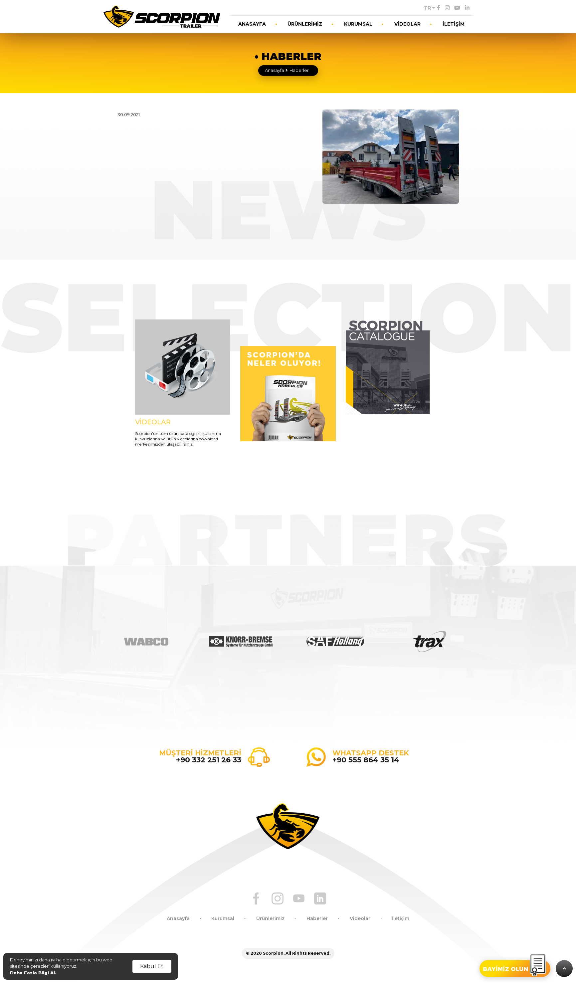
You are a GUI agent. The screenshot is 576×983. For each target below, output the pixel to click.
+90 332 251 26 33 (208, 759)
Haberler (299, 70)
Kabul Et (151, 966)
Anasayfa (274, 70)
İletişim (400, 918)
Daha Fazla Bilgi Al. (33, 972)
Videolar (360, 918)
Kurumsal (222, 918)
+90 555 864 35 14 (365, 759)
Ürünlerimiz (270, 918)
